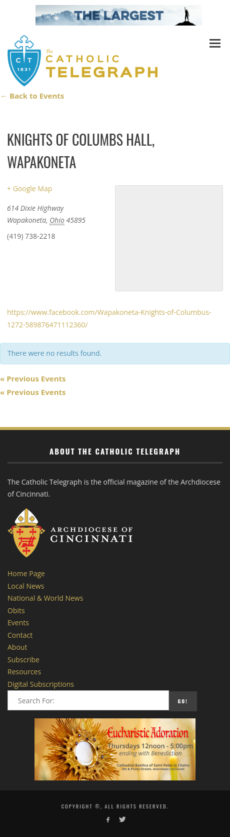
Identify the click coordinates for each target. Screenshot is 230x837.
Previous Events (33, 378)
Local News (26, 586)
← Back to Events (32, 96)
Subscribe (24, 659)
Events (18, 622)
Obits (16, 610)
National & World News (45, 598)
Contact (20, 635)
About (17, 647)
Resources (24, 671)
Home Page (26, 573)
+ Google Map (29, 188)
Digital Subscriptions (41, 684)
